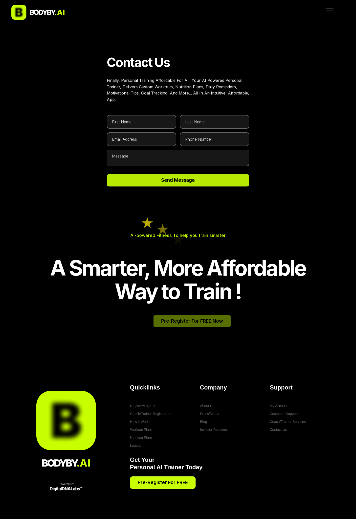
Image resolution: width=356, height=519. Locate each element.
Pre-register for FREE (163, 482)
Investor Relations (214, 443)
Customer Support (284, 427)
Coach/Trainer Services (288, 435)
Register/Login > (142, 419)
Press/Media (209, 427)
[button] (331, 12)
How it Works (140, 435)
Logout (135, 459)
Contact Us (278, 443)
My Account (279, 419)
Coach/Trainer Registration (150, 427)
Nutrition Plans (141, 451)
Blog (203, 435)
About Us (207, 419)
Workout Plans (141, 443)
